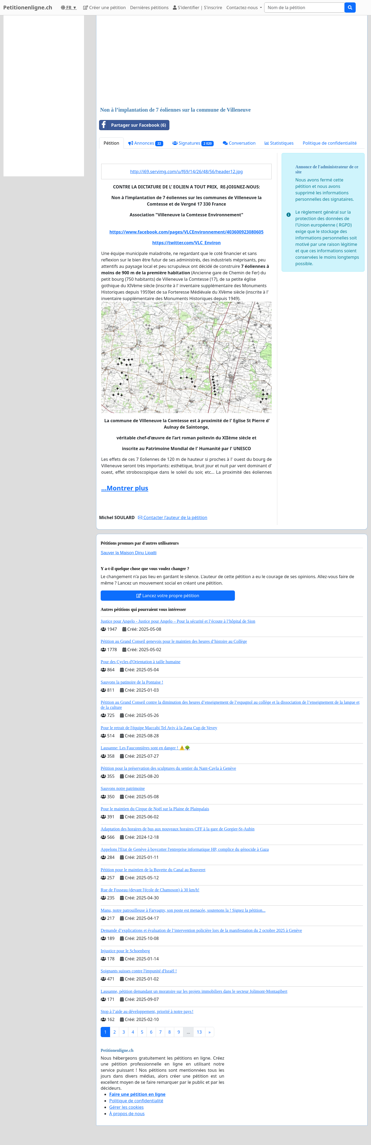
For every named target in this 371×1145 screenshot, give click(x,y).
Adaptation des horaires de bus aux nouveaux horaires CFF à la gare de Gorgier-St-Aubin (177, 829)
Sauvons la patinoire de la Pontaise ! (132, 682)
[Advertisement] (232, 61)
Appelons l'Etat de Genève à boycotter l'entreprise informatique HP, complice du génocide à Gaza (185, 849)
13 (199, 1032)
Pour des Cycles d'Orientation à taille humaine (140, 661)
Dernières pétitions (149, 7)
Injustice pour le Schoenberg (125, 951)
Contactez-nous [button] (243, 7)
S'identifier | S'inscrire (197, 7)
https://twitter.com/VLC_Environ (186, 243)
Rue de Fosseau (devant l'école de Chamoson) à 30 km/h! (150, 890)
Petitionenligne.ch (27, 7)
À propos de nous (127, 1114)
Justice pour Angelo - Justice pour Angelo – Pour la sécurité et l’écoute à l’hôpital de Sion (178, 621)
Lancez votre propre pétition (167, 596)
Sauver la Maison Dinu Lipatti (129, 552)
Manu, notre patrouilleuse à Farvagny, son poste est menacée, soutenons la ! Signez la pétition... (183, 910)
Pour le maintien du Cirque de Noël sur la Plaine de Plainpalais (155, 809)
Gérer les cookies (126, 1107)
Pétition (111, 143)
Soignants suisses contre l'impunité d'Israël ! (139, 971)
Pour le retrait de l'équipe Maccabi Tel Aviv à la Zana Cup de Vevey (159, 727)
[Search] (304, 7)
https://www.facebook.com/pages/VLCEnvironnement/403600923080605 (187, 232)
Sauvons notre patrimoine (123, 788)
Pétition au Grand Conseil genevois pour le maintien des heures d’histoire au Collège (174, 641)
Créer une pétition (104, 7)
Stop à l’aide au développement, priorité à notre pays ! (147, 1011)
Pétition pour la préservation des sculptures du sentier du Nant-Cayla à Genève (168, 768)
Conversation (239, 143)
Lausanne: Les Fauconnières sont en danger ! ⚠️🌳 (145, 748)
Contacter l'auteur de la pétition (172, 517)
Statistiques (279, 143)
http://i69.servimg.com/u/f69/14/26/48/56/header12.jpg (186, 171)
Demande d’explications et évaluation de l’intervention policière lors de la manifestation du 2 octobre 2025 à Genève (201, 930)
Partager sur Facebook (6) (132, 125)
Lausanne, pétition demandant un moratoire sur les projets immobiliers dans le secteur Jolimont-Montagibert (194, 991)
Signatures (193, 143)
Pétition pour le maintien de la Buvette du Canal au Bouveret (153, 869)
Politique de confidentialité (330, 143)
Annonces (145, 143)
